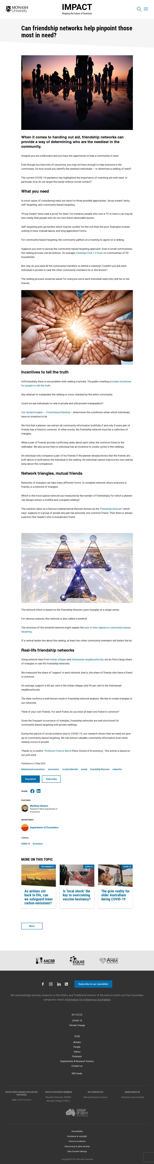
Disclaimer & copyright (77, 1136)
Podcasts (77, 1056)
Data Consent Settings (77, 1151)
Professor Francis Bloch (58, 750)
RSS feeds (77, 1073)
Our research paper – (46, 412)
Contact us (77, 1066)
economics (53, 769)
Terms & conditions (77, 1141)
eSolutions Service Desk (132, 1097)
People (77, 1047)
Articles (77, 1042)
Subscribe (51, 779)
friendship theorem (111, 508)
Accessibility (77, 1131)
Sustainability (47, 867)
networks (117, 769)
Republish (30, 779)
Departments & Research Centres (77, 1061)
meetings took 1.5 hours (90, 252)
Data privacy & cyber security (77, 1146)
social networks (70, 769)
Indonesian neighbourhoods (87, 659)
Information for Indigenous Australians (88, 999)
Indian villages (58, 659)
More (32, 926)
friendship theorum (100, 769)
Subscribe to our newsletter (93, 984)
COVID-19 (25, 844)
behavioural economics (33, 769)
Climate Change (77, 1025)
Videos (77, 1051)
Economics (38, 844)
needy (84, 769)
